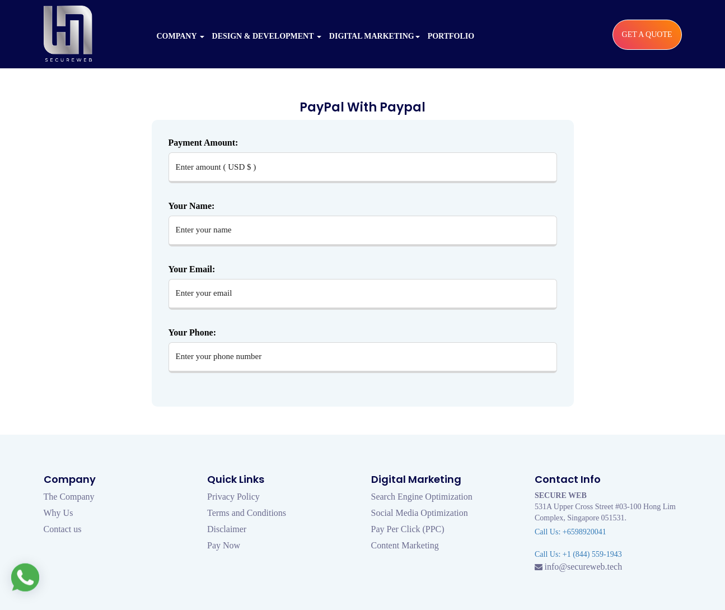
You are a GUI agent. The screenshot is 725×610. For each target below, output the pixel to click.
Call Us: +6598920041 (570, 532)
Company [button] (180, 36)
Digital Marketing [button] (374, 36)
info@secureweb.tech (584, 566)
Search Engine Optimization (422, 496)
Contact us (63, 529)
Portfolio (451, 36)
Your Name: (192, 206)
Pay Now (223, 545)
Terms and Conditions (246, 513)
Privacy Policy (233, 496)
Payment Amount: (203, 142)
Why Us (58, 513)
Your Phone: (193, 332)
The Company (69, 496)
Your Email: (192, 269)
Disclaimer (226, 529)
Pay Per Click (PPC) (408, 529)
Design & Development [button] (266, 36)
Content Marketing (405, 545)
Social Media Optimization (419, 513)
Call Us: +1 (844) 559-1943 (578, 554)
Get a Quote (647, 34)
